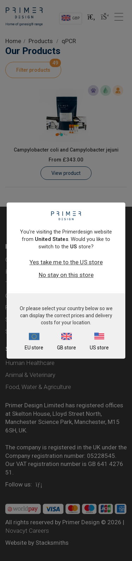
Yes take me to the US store (66, 262)
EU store (34, 347)
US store (99, 347)
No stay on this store (66, 274)
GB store (66, 347)
